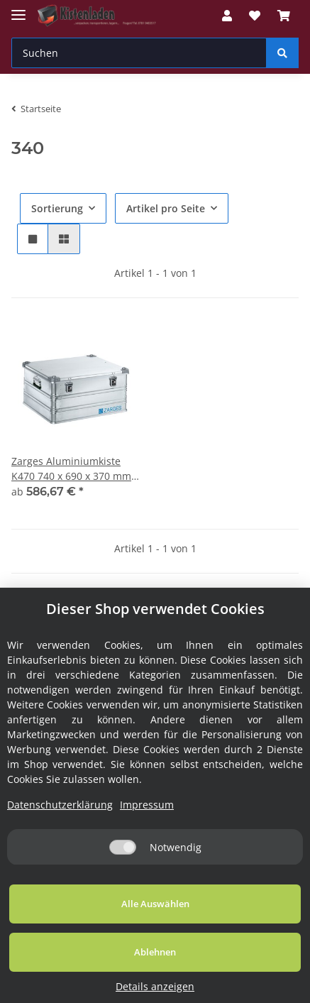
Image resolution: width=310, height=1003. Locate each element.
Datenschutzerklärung (60, 804)
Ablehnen (155, 952)
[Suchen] (139, 53)
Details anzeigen (155, 986)
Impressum (147, 804)
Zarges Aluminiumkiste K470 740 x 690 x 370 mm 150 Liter (71, 468)
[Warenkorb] (284, 15)
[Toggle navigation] (18, 9)
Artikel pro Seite (165, 208)
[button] (227, 15)
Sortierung (57, 208)
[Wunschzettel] (254, 15)
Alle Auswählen (155, 903)
